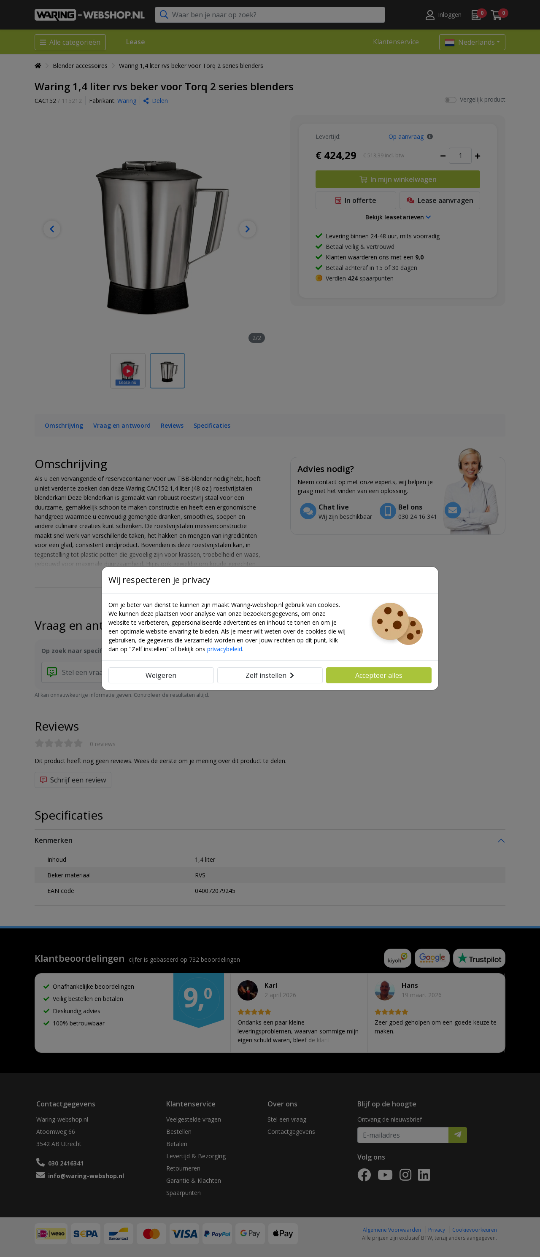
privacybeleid (224, 649)
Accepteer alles (378, 675)
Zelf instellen (270, 675)
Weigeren (161, 675)
